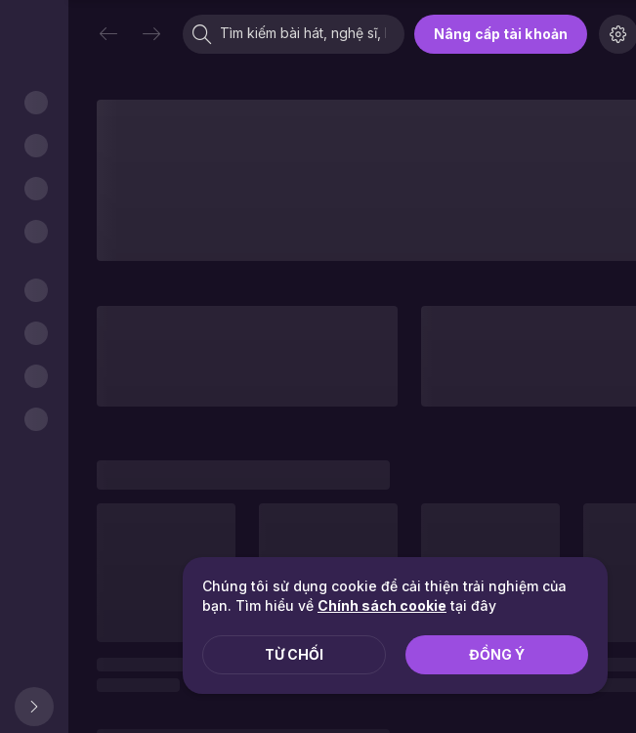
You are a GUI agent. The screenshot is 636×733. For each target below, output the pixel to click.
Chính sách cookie (382, 605)
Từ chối (294, 654)
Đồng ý (497, 654)
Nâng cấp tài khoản (501, 33)
